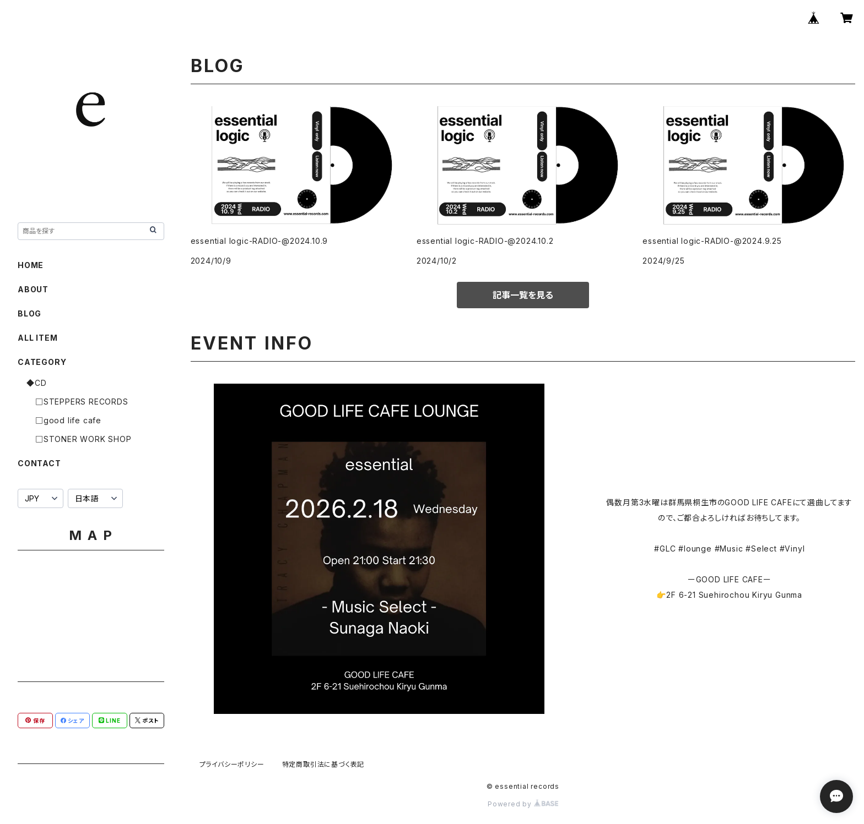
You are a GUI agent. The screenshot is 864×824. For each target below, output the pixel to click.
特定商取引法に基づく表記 (323, 764)
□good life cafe (68, 420)
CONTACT (39, 463)
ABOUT (33, 289)
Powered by (523, 804)
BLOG (29, 313)
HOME (31, 265)
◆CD (36, 383)
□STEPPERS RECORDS (81, 401)
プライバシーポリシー (231, 764)
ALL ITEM (37, 337)
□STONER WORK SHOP (83, 439)
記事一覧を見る (523, 295)
